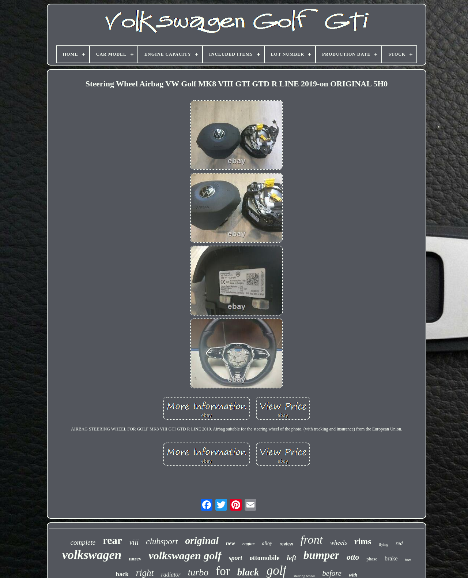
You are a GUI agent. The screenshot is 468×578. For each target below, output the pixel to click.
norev (135, 559)
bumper (321, 555)
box (408, 560)
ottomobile (265, 558)
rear (112, 540)
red (399, 543)
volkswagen (91, 555)
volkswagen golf (184, 555)
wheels (338, 542)
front (312, 539)
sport (235, 558)
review (286, 544)
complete (83, 542)
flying (383, 544)
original (202, 540)
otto (353, 557)
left (291, 558)
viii (134, 542)
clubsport (162, 541)
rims (362, 541)
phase (371, 559)
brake (391, 558)
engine (248, 543)
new (230, 543)
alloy (267, 543)
